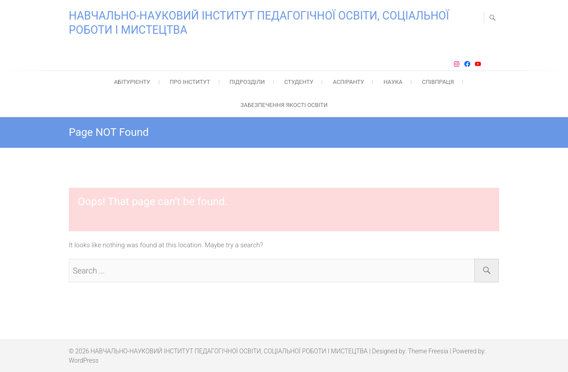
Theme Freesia (428, 351)
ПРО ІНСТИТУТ (190, 82)
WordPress (84, 360)
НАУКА (392, 82)
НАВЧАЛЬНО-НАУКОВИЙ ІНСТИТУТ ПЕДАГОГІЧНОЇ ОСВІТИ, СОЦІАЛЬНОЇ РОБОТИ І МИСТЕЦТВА (259, 22)
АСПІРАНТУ (348, 82)
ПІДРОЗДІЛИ (246, 82)
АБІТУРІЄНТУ (132, 82)
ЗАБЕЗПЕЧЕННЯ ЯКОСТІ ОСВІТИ (284, 105)
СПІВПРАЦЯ (438, 82)
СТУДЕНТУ (298, 82)
